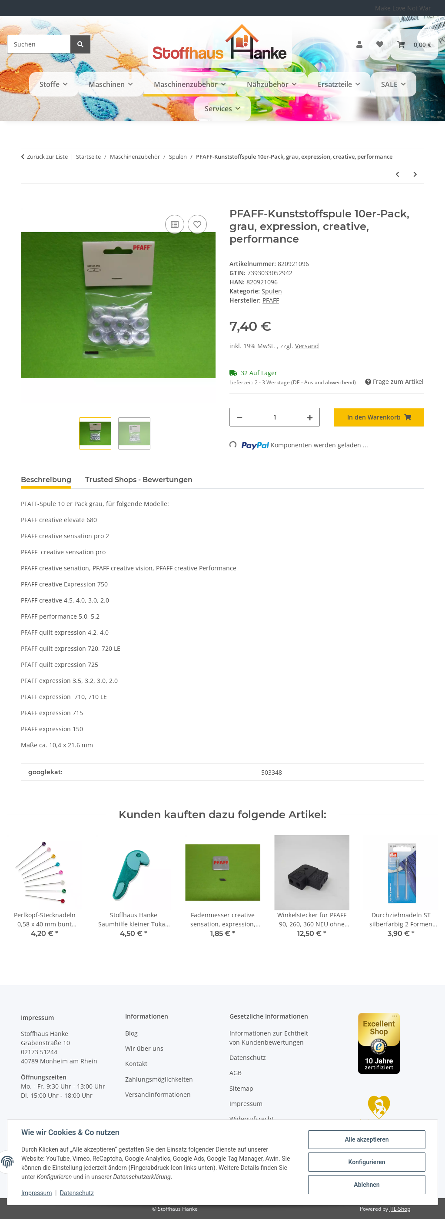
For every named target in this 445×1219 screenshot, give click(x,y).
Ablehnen (366, 1184)
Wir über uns (144, 1048)
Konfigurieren (366, 1162)
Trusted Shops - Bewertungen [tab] (139, 480)
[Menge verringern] (239, 417)
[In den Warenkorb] (28, 203)
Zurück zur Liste (47, 156)
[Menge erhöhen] (309, 417)
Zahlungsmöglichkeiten (159, 1079)
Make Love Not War (403, 8)
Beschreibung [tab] (46, 480)
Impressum (36, 1192)
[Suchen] (39, 44)
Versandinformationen (158, 1094)
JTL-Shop (399, 1208)
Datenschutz (77, 1192)
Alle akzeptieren (367, 1139)
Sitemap (241, 1088)
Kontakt (136, 1063)
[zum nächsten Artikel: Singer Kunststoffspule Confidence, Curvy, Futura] (415, 174)
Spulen (272, 291)
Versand (307, 346)
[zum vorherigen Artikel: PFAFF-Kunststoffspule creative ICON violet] (397, 174)
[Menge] (275, 417)
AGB (235, 1073)
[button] (359, 44)
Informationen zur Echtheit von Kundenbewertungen (268, 1037)
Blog (131, 1033)
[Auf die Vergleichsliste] (174, 224)
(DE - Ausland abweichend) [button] (323, 382)
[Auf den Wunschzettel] (197, 224)
